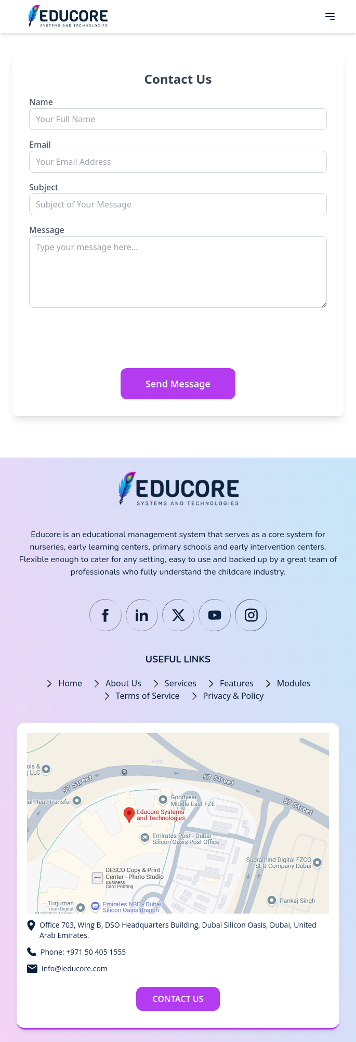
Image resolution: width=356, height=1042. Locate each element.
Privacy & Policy (233, 695)
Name (41, 102)
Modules (294, 683)
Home (70, 683)
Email (40, 144)
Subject (43, 187)
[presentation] (108, 339)
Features (237, 683)
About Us (123, 683)
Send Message (178, 383)
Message (46, 230)
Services (180, 683)
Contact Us (178, 999)
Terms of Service (148, 695)
